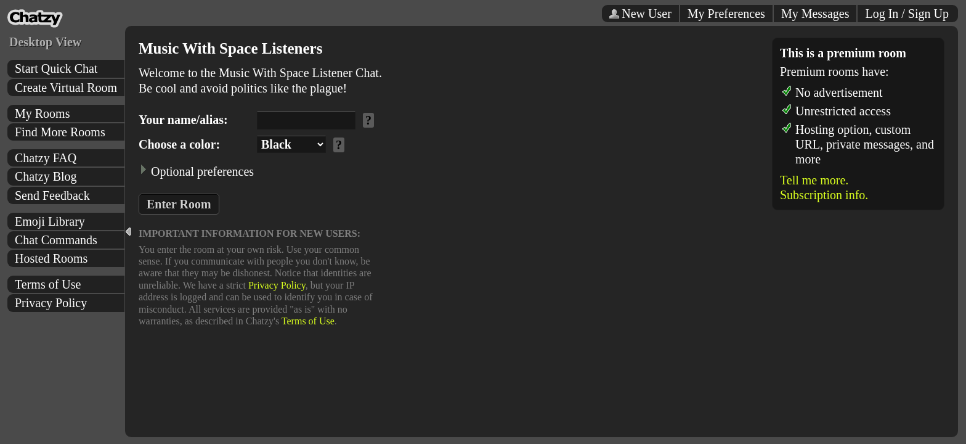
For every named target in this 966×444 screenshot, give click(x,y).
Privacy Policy (51, 303)
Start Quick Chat (56, 68)
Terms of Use (48, 284)
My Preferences (726, 13)
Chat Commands (56, 240)
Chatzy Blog (46, 176)
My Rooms (42, 113)
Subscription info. (824, 195)
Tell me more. (814, 180)
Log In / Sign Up (907, 13)
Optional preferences (196, 171)
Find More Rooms (60, 132)
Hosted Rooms (51, 258)
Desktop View (45, 42)
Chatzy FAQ (45, 158)
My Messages (815, 13)
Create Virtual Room (66, 87)
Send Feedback (52, 195)
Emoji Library (50, 221)
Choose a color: (179, 144)
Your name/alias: (183, 119)
